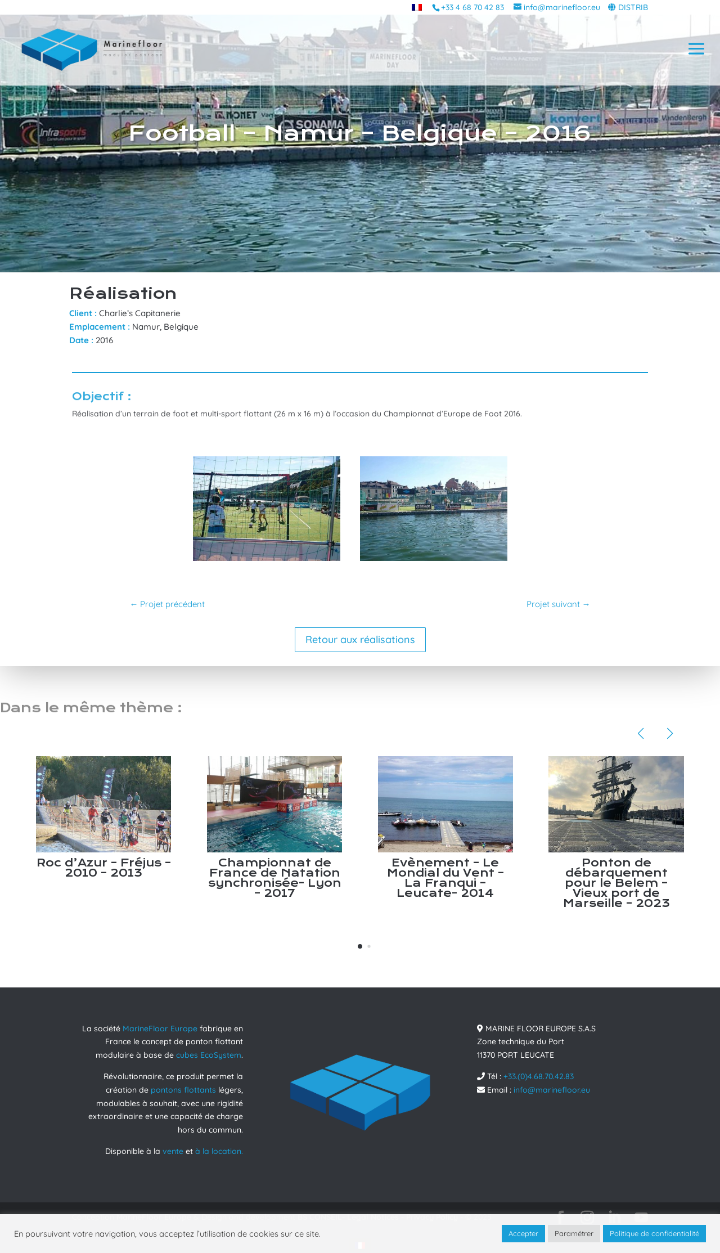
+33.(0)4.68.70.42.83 (538, 1076)
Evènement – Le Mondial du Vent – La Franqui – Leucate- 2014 (445, 878)
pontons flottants (183, 1090)
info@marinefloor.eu (552, 1090)
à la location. (219, 1151)
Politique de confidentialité (654, 1233)
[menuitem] (417, 7)
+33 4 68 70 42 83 (472, 7)
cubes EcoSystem (208, 1055)
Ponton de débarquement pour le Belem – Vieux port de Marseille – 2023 (616, 883)
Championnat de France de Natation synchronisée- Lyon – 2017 (274, 878)
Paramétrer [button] (574, 1233)
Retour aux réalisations (360, 639)
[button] (360, 946)
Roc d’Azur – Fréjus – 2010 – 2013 (104, 867)
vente (173, 1151)
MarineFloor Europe (160, 1028)
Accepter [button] (523, 1233)
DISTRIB (633, 7)
